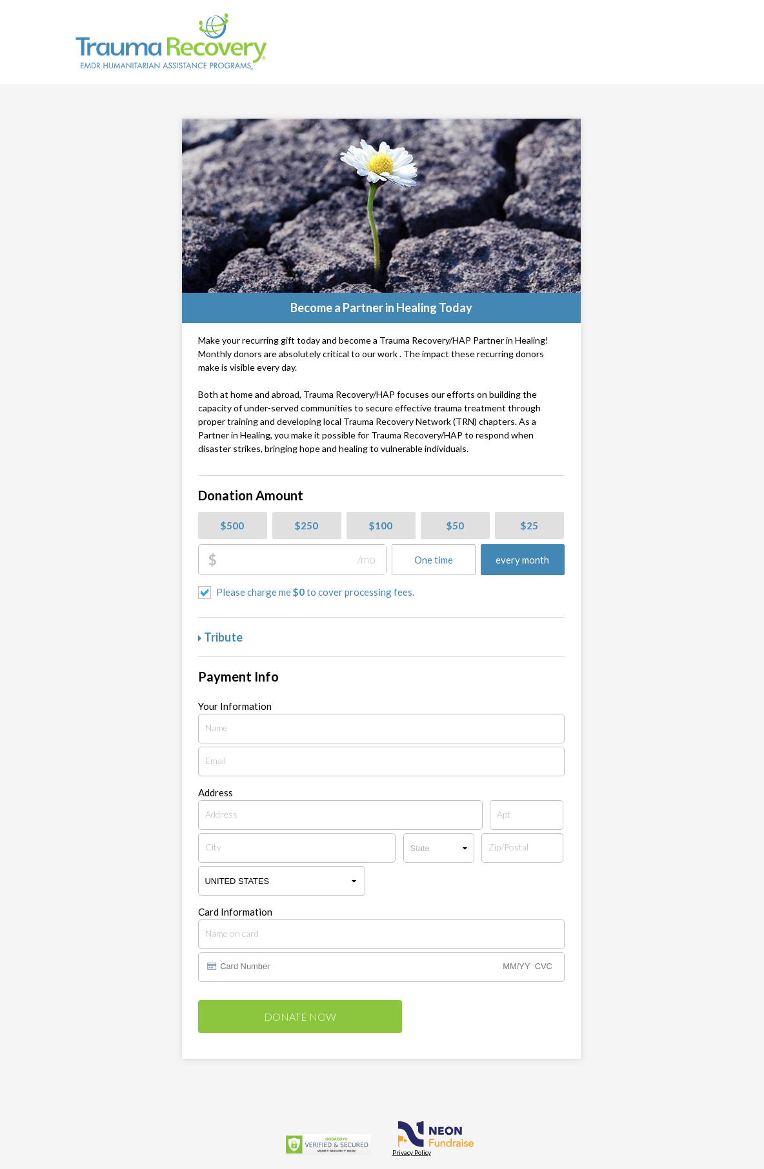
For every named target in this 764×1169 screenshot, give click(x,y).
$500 (232, 525)
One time (433, 559)
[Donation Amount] (301, 560)
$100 (380, 525)
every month (522, 559)
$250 (306, 525)
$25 (529, 525)
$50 (455, 525)
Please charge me (315, 592)
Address (215, 793)
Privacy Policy (411, 1152)
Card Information (235, 912)
